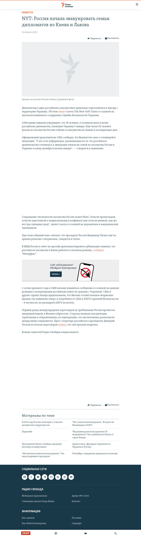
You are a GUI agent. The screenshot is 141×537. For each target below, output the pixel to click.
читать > (56, 274)
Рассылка (76, 518)
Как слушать (28, 518)
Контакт (76, 501)
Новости (27, 12)
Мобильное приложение (34, 496)
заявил (62, 324)
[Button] (94, 38)
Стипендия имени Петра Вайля (38, 501)
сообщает (98, 250)
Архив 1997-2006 (80, 496)
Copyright (76, 523)
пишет (62, 111)
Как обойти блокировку (34, 523)
